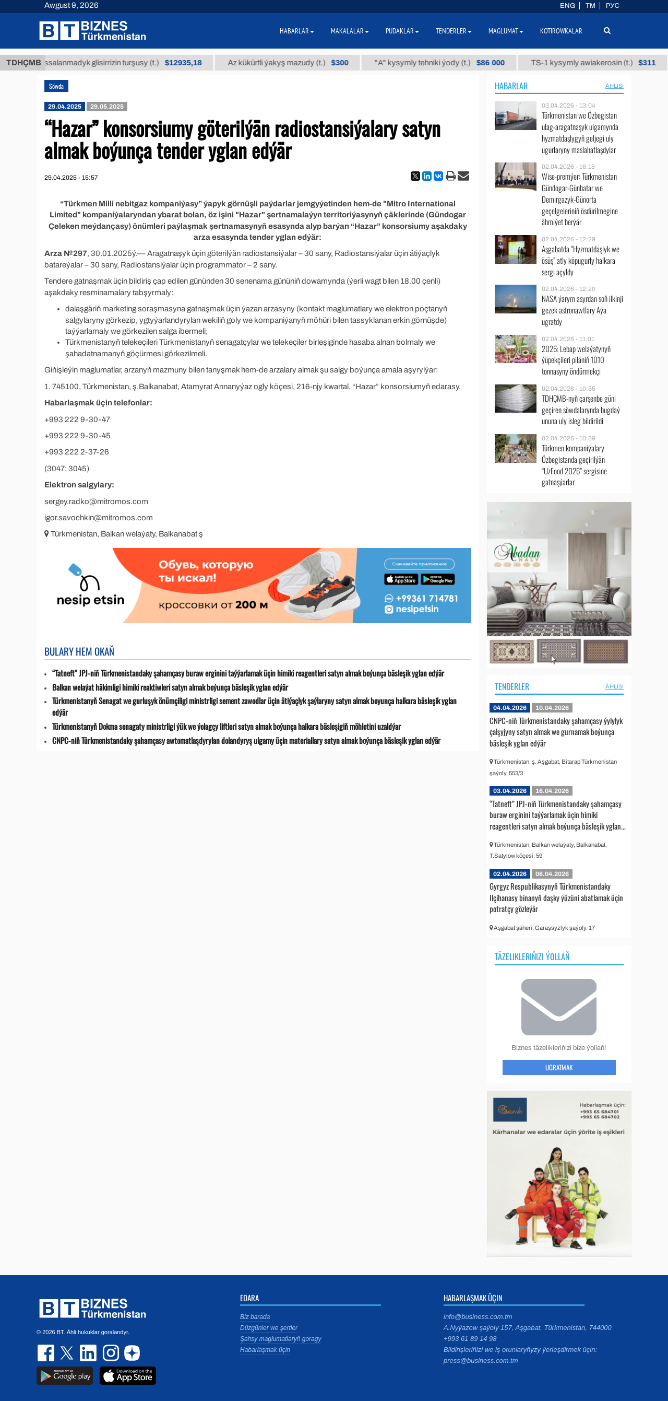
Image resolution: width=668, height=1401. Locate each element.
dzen (130, 1352)
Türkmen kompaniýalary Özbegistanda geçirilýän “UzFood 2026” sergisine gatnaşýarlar (574, 464)
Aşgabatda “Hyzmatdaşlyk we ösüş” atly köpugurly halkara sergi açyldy (580, 260)
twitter (67, 1352)
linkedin (88, 1352)
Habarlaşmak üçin (265, 1349)
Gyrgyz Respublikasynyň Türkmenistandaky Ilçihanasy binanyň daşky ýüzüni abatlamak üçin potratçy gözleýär (556, 897)
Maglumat (505, 31)
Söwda (56, 85)
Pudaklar (402, 31)
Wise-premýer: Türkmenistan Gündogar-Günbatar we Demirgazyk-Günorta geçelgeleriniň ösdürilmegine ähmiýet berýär (580, 199)
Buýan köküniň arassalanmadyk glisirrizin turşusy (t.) (164, 63)
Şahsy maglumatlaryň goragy (280, 1338)
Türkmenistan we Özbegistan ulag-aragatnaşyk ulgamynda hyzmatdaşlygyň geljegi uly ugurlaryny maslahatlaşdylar (580, 132)
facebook (47, 1352)
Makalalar (350, 31)
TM (590, 5)
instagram (109, 1352)
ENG (567, 5)
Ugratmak (558, 1067)
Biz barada (255, 1317)
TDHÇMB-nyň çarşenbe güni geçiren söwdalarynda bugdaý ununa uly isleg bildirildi (581, 410)
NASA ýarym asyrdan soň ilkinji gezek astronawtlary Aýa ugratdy (582, 310)
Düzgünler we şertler (268, 1328)
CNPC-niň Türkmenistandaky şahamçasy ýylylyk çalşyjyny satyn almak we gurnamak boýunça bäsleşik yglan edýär (556, 732)
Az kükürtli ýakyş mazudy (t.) (361, 63)
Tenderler (512, 686)
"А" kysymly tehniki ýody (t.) (512, 63)
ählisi (614, 86)
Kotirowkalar (561, 31)
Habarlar (511, 85)
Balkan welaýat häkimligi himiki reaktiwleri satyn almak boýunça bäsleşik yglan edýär (170, 687)
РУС (612, 5)
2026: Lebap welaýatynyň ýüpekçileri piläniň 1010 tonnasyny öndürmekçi (576, 360)
